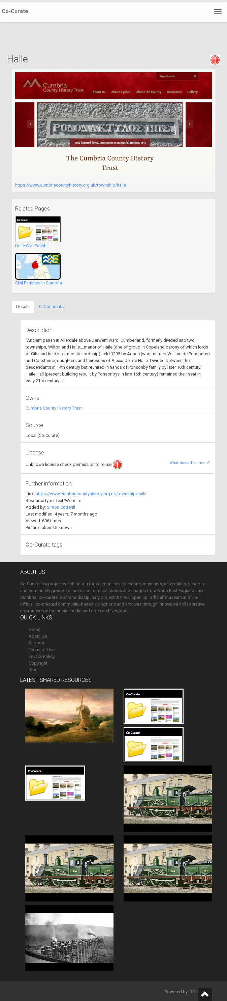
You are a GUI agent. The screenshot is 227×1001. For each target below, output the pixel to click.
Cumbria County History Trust (54, 408)
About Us (38, 636)
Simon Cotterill (61, 507)
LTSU (193, 991)
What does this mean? (189, 463)
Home (34, 629)
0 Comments (51, 306)
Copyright (38, 663)
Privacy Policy (42, 656)
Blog (33, 669)
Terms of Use (42, 649)
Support (36, 642)
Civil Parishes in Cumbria (38, 282)
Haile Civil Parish (30, 245)
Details (23, 306)
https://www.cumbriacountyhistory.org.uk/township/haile (70, 185)
